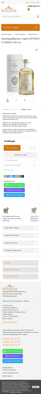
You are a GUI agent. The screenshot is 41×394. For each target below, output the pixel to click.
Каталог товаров (20, 27)
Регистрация (35, 2)
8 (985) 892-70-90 (11, 345)
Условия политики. (15, 392)
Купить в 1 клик (20, 155)
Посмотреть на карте (10, 322)
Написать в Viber (14, 190)
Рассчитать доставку (12, 165)
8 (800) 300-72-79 (11, 342)
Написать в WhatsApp (14, 185)
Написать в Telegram (14, 195)
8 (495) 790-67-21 (34, 6)
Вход (27, 2)
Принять (35, 387)
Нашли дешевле (10, 160)
